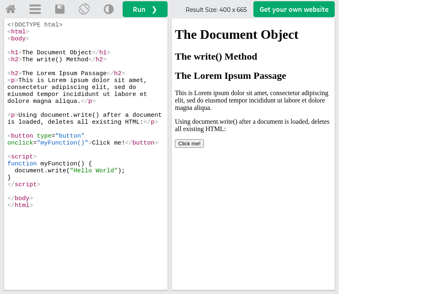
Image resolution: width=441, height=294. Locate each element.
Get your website (294, 9)
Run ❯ (145, 9)
